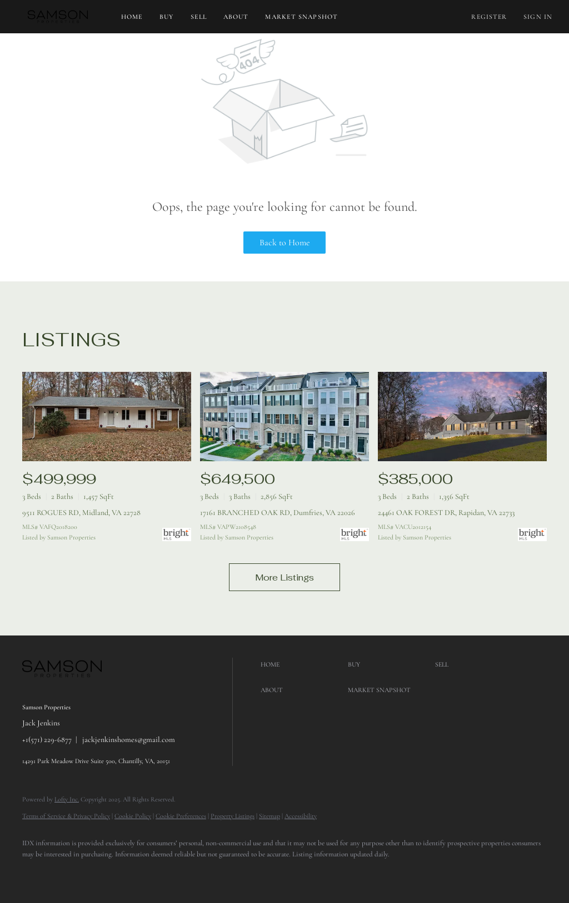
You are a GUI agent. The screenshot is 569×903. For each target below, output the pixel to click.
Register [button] (489, 17)
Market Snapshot (301, 17)
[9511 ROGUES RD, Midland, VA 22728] (106, 416)
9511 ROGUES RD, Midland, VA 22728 (81, 512)
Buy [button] (166, 17)
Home (132, 17)
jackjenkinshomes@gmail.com (128, 739)
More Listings (284, 577)
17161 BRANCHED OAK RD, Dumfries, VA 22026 (277, 512)
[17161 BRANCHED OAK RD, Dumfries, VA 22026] (284, 416)
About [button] (236, 17)
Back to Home (284, 242)
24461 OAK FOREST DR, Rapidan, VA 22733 (446, 512)
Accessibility (300, 816)
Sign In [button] (537, 17)
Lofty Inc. (66, 799)
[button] (58, 16)
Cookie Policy (132, 816)
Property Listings (232, 816)
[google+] (67, 873)
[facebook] (35, 873)
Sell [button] (199, 17)
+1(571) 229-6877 (47, 739)
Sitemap (269, 816)
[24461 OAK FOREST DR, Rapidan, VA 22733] (462, 416)
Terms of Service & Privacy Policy (66, 816)
